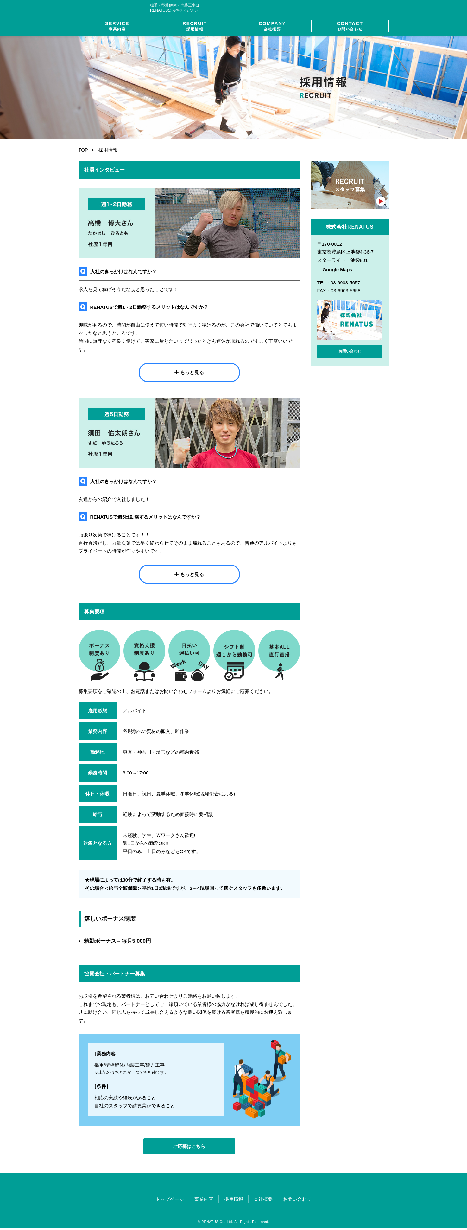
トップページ (165, 1201)
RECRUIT (195, 26)
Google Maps (337, 269)
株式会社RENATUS (112, 8)
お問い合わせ (350, 352)
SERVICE (117, 26)
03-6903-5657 (354, 8)
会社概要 (265, 1201)
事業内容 (201, 1201)
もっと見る (192, 372)
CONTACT (350, 26)
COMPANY (272, 26)
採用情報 (233, 1201)
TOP (83, 149)
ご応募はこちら (189, 1147)
